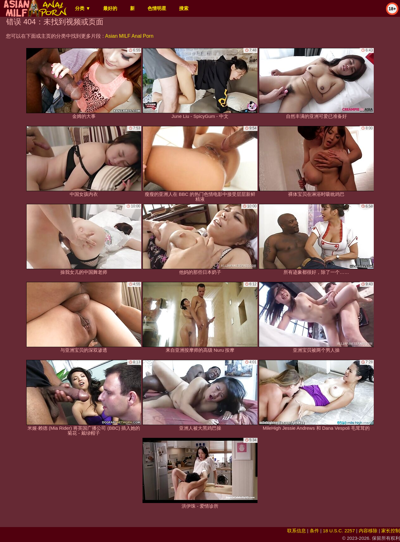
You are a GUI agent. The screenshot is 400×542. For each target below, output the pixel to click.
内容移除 (368, 530)
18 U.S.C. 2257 (339, 530)
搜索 (183, 8)
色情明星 (157, 8)
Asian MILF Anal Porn (129, 36)
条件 (314, 530)
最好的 (110, 8)
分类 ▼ (82, 8)
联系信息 (296, 530)
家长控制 (390, 530)
